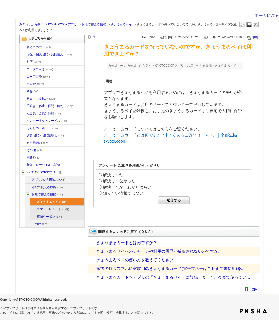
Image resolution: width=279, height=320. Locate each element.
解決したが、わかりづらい (127, 187)
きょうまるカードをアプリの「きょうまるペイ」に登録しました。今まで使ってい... (173, 277)
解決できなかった (119, 181)
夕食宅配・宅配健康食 (45, 135)
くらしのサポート (42, 128)
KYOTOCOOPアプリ (62, 24)
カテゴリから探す (31, 24)
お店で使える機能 (94, 24)
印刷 (255, 37)
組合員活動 (38, 143)
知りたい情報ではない (123, 193)
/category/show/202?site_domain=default (28, 187)
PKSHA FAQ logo (253, 311)
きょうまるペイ (121, 24)
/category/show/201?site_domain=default (28, 180)
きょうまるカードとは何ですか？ (126, 242)
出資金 (35, 84)
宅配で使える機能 (47, 187)
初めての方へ (39, 47)
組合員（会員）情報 (44, 113)
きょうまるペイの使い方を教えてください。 (137, 260)
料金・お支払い (41, 98)
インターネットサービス (47, 121)
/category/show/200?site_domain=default (23, 172)
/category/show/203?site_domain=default (28, 194)
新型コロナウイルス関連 (43, 165)
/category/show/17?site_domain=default (23, 135)
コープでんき (40, 69)
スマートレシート (53, 209)
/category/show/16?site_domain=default (23, 128)
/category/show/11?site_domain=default (23, 91)
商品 (33, 91)
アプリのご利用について (48, 179)
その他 (35, 150)
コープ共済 (38, 76)
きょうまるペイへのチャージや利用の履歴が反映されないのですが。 (159, 251)
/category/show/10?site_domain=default (23, 47)
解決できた (113, 175)
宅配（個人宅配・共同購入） (50, 54)
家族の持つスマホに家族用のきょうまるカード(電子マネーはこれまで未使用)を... (170, 268)
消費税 (35, 157)
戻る (96, 37)
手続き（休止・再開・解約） (50, 106)
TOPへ (254, 289)
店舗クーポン (49, 216)
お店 (34, 62)
